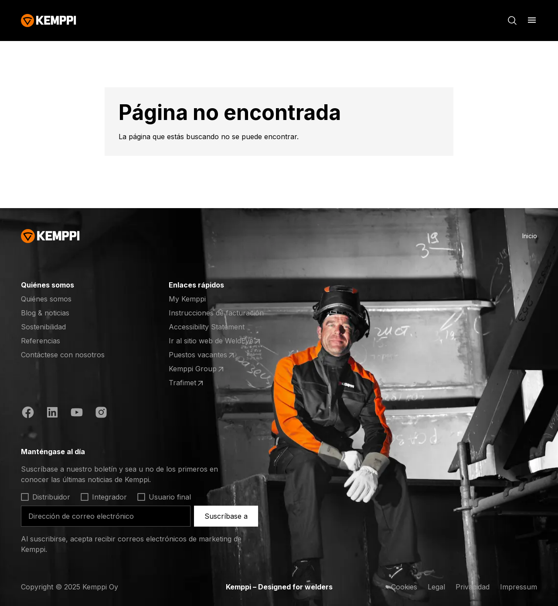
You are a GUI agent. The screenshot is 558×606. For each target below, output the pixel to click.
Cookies (404, 586)
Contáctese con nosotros (63, 354)
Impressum (518, 586)
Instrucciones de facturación (216, 312)
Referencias (40, 340)
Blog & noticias (45, 312)
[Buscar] (512, 20)
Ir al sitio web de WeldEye (215, 341)
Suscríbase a (226, 516)
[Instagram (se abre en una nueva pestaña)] (101, 413)
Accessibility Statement (207, 326)
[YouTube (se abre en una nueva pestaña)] (77, 413)
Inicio (529, 236)
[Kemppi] (48, 20)
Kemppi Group (203, 369)
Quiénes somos (46, 298)
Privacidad (473, 586)
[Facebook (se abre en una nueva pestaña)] (28, 413)
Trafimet (203, 383)
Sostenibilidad (43, 326)
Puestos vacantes (203, 355)
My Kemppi (187, 298)
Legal (436, 586)
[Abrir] (141, 451)
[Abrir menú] (532, 20)
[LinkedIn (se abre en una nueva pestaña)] (52, 413)
